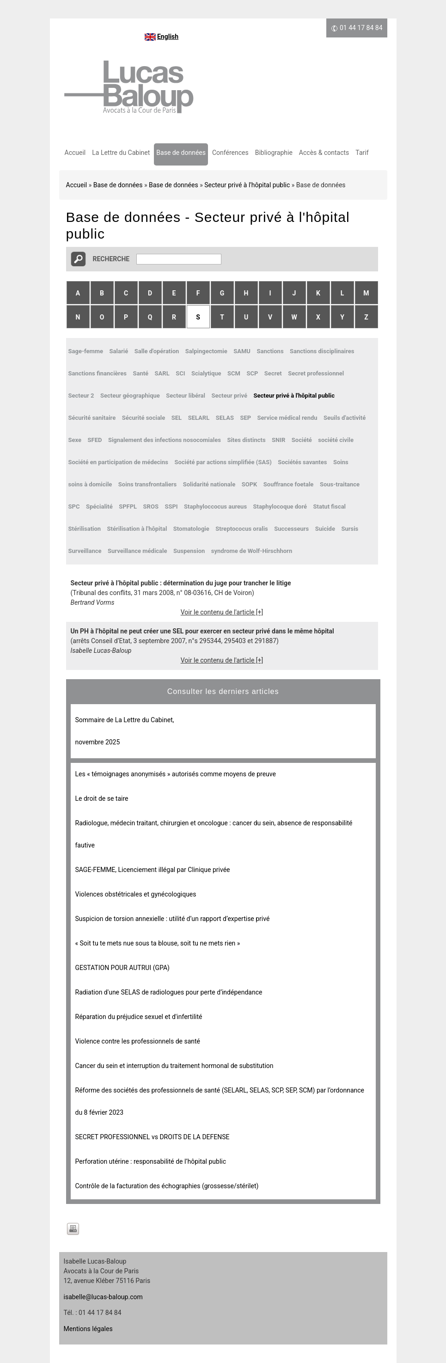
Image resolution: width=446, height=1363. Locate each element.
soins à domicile (90, 484)
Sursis (349, 528)
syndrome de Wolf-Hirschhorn (251, 550)
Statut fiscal (329, 506)
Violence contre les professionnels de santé (138, 1041)
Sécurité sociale (143, 417)
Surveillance (85, 550)
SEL (176, 417)
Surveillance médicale (137, 550)
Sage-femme (86, 351)
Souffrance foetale (288, 484)
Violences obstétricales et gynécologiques (135, 894)
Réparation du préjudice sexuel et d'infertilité (138, 1016)
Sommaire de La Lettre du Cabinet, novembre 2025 (124, 731)
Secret (273, 373)
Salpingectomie (206, 351)
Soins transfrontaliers (147, 484)
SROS (151, 506)
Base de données (181, 152)
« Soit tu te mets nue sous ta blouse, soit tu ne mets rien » (157, 943)
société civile (336, 439)
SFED (95, 439)
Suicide (325, 528)
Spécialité (99, 506)
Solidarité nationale (209, 484)
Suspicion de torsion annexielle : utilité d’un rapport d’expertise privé (172, 918)
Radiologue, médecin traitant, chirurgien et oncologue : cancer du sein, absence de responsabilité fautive (214, 834)
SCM (233, 373)
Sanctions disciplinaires (322, 351)
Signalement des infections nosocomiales (164, 439)
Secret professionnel (316, 373)
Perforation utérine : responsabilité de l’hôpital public (150, 1161)
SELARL (199, 417)
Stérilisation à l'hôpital (137, 528)
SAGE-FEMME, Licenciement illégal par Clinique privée (152, 869)
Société (302, 439)
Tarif (361, 152)
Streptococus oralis (241, 528)
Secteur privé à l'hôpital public (247, 185)
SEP (245, 417)
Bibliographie (274, 152)
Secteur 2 (81, 395)
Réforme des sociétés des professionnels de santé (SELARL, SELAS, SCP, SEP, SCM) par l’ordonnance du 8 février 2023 (220, 1101)
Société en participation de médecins (118, 462)
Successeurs (291, 528)
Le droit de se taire (101, 798)
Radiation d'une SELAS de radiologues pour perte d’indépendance (169, 992)
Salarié (119, 351)
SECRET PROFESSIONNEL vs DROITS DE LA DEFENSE (152, 1137)
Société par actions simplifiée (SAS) (222, 462)
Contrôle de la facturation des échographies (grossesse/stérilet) (167, 1186)
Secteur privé (229, 395)
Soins (340, 462)
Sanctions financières (97, 373)
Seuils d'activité (345, 417)
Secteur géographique (130, 395)
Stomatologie (191, 528)
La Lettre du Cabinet (121, 152)
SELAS (225, 417)
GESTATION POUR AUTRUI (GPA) (122, 967)
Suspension (189, 550)
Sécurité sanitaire (92, 417)
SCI (180, 373)
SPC (74, 506)
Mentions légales (88, 1328)
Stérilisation (84, 528)
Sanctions (270, 351)
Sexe (75, 439)
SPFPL (128, 506)
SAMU (241, 351)
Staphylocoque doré (280, 506)
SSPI (171, 506)
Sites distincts (246, 439)
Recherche (111, 259)
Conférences (230, 152)
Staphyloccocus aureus (215, 506)
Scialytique (206, 373)
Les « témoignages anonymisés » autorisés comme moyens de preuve (175, 774)
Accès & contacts (324, 152)
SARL (162, 373)
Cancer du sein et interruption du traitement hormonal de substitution (174, 1065)
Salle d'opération (156, 351)
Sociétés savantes (302, 462)
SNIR (278, 439)
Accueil (75, 152)
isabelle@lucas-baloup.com (103, 1297)
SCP (252, 373)
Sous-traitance (340, 484)
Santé (140, 373)
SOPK (249, 484)
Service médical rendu (287, 417)
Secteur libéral (185, 395)
